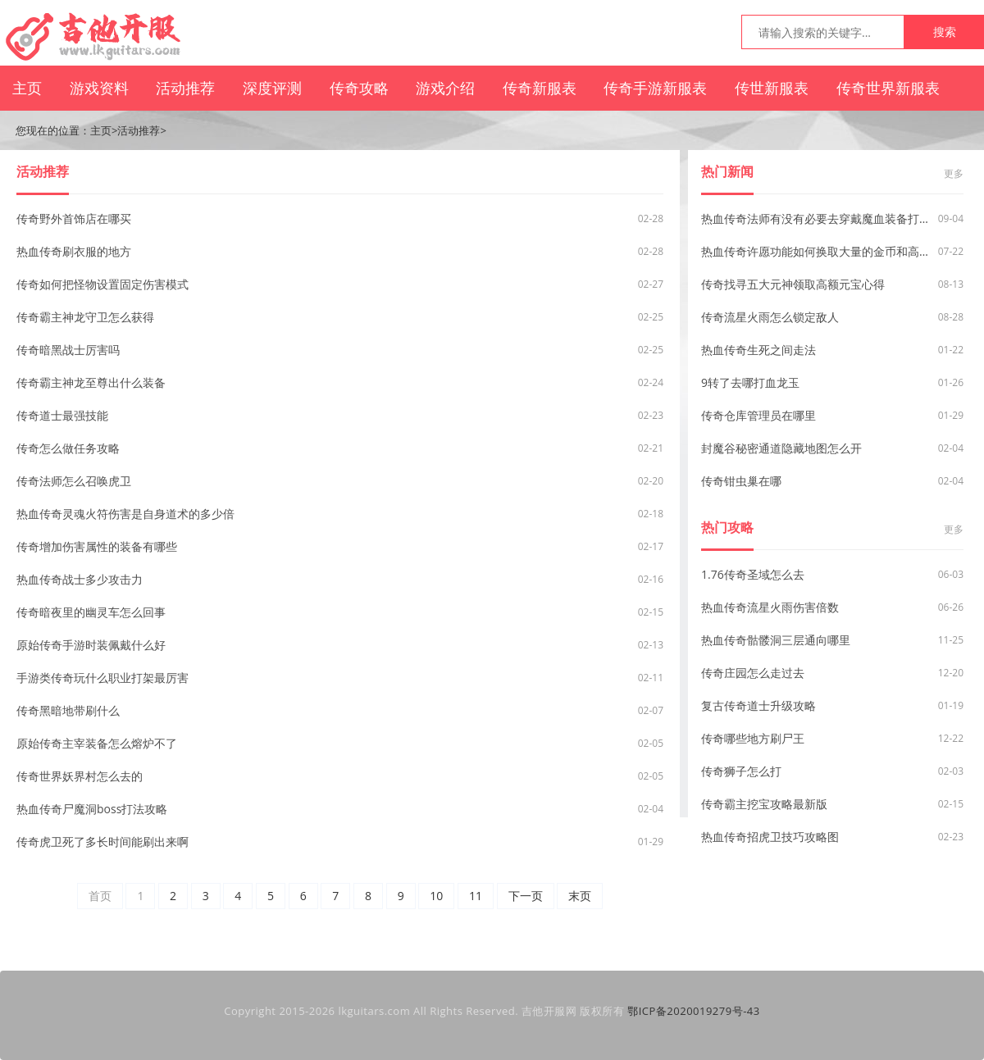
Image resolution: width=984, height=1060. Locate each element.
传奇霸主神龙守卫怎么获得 (85, 317)
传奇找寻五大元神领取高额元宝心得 (793, 284)
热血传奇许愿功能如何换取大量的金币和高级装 (816, 251)
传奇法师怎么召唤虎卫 (73, 481)
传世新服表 (772, 88)
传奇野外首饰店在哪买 (73, 218)
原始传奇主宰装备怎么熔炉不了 (96, 743)
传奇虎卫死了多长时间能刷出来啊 (102, 841)
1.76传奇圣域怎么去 (752, 574)
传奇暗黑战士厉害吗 (68, 349)
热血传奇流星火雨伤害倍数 (770, 607)
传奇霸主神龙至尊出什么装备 (91, 382)
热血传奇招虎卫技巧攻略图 (770, 836)
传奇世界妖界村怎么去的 (79, 776)
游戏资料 (99, 88)
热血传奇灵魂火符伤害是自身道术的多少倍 (125, 513)
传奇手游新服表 (655, 88)
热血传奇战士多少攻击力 (79, 579)
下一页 (525, 895)
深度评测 (272, 88)
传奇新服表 (539, 88)
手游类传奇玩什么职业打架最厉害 (102, 677)
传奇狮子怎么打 (741, 771)
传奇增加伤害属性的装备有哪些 (96, 546)
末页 (579, 895)
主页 (27, 88)
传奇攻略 (359, 88)
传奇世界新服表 (888, 88)
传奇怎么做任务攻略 (68, 448)
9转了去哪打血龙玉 (750, 382)
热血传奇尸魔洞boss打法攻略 (91, 809)
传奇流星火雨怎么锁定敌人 (770, 317)
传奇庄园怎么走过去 (752, 672)
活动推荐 (185, 88)
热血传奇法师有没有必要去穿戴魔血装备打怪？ (816, 218)
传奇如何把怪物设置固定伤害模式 (102, 284)
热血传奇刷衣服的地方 (73, 251)
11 (475, 895)
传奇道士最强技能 (62, 415)
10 (436, 895)
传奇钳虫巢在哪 (741, 481)
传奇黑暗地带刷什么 (68, 710)
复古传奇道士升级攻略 (758, 705)
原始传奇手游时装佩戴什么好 (91, 645)
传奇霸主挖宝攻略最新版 (764, 804)
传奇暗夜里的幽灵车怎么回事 (91, 612)
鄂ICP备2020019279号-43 (693, 1010)
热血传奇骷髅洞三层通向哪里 (775, 640)
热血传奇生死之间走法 (758, 349)
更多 (953, 173)
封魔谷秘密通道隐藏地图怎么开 (781, 448)
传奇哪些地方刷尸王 (752, 738)
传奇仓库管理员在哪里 (758, 415)
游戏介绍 (445, 88)
